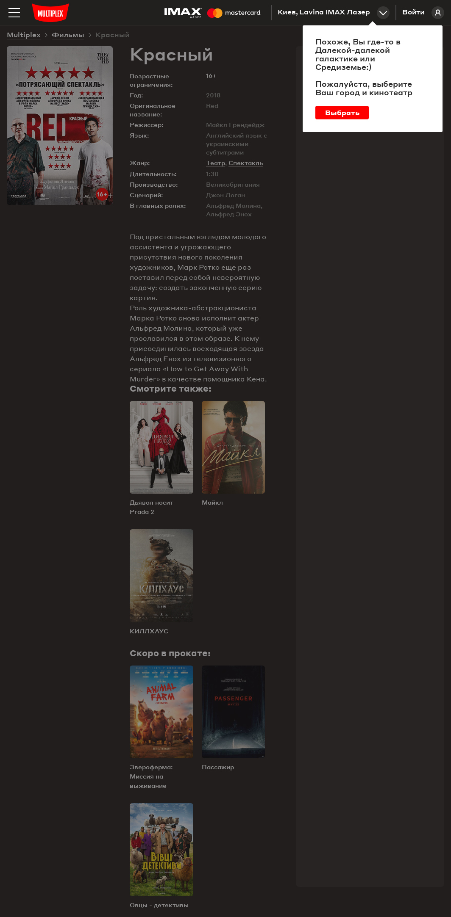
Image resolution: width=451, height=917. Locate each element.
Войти (423, 12)
